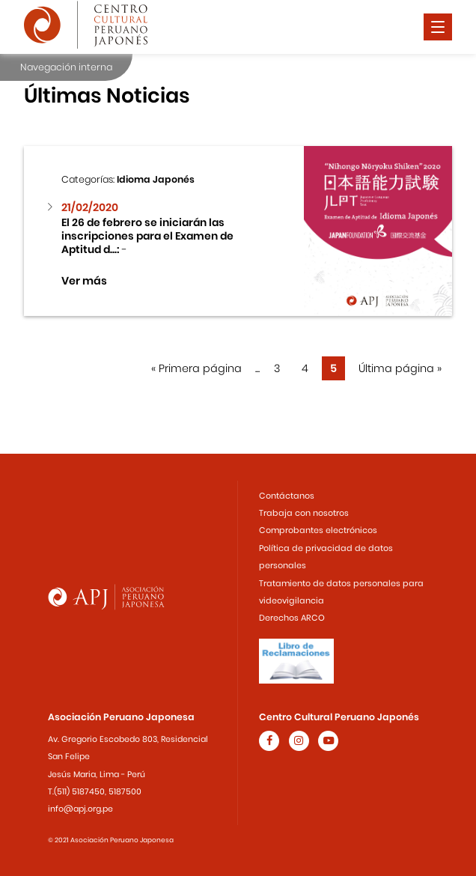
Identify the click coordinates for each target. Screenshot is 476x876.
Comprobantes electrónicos (318, 530)
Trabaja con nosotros (304, 513)
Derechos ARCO (292, 618)
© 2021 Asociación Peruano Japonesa (111, 840)
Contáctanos (286, 496)
